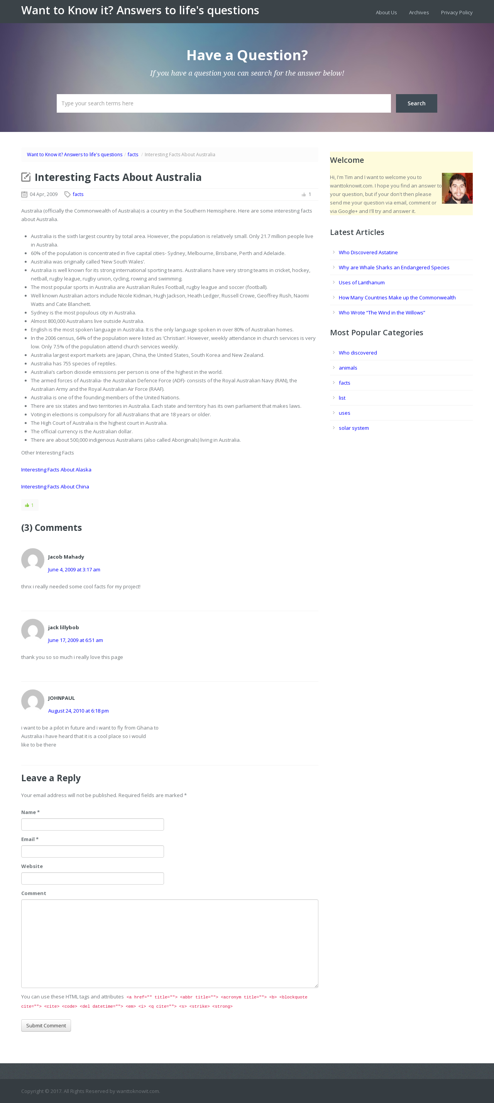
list (342, 397)
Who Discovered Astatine (368, 252)
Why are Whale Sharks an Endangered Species (394, 267)
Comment (33, 893)
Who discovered (358, 352)
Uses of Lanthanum (362, 282)
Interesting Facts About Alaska (56, 469)
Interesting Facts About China (55, 486)
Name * (30, 812)
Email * (30, 839)
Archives (419, 12)
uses (344, 412)
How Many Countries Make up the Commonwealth (397, 297)
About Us (386, 12)
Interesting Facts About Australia (118, 177)
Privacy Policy (457, 12)
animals (348, 367)
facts (133, 154)
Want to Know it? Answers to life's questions (140, 10)
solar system (354, 427)
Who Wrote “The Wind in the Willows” (382, 312)
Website (32, 866)
